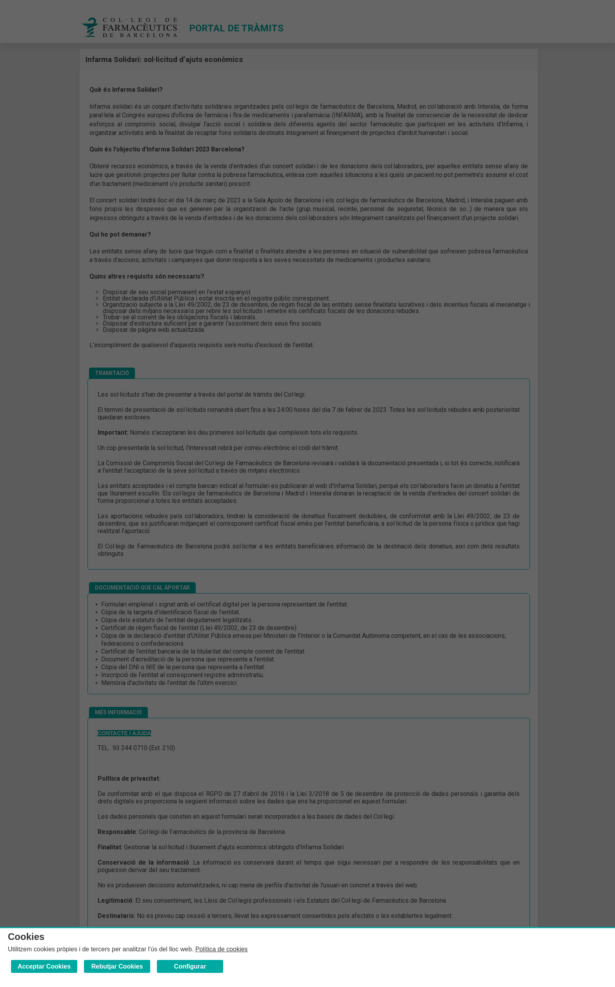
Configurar (190, 966)
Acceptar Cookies (44, 966)
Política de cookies (221, 949)
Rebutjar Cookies (117, 966)
